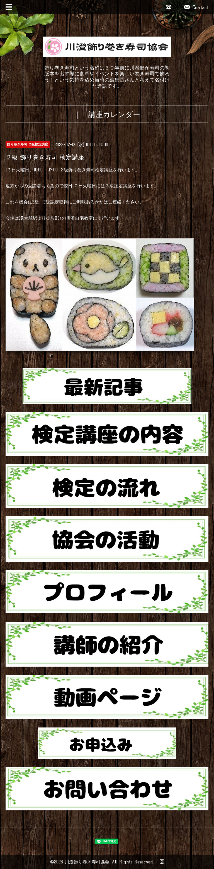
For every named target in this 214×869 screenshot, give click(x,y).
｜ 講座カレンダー (107, 114)
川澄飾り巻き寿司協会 (87, 862)
